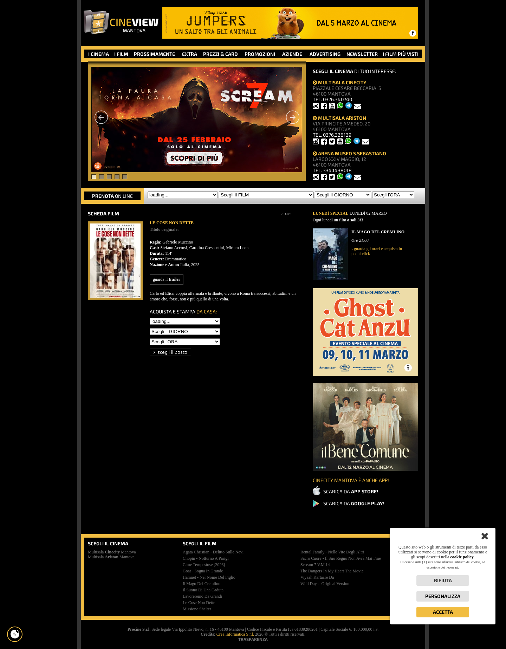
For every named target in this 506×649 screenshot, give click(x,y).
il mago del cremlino (201, 583)
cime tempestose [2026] (204, 564)
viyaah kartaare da (317, 577)
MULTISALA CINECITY (339, 82)
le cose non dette (199, 602)
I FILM (121, 54)
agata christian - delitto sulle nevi (213, 552)
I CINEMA (98, 54)
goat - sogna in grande (203, 571)
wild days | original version (324, 583)
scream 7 (315, 564)
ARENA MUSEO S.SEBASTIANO (349, 153)
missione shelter (197, 608)
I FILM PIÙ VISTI (401, 54)
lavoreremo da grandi (202, 596)
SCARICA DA (350, 491)
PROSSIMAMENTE (154, 54)
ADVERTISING (325, 54)
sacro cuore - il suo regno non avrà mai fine (340, 558)
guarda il (166, 279)
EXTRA (189, 54)
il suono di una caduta (203, 590)
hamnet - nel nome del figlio (209, 577)
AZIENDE (292, 54)
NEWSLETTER (362, 54)
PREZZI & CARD (220, 54)
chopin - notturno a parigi (206, 558)
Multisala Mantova (112, 552)
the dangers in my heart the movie (332, 571)
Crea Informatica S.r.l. (235, 634)
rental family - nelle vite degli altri (332, 552)
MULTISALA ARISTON (339, 118)
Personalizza (442, 596)
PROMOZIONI (260, 54)
